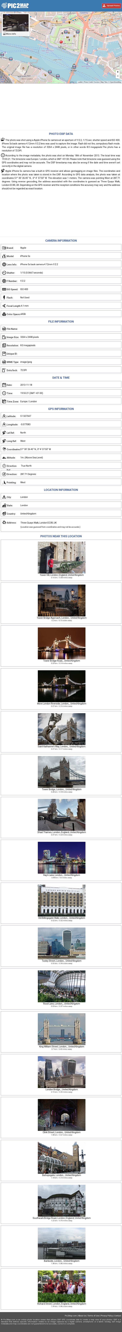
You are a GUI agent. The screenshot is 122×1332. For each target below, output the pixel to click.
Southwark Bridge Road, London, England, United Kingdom (62, 1218)
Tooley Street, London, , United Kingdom (61, 961)
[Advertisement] (61, 107)
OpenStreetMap (115, 82)
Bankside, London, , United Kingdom (61, 1261)
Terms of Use (93, 1316)
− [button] (118, 76)
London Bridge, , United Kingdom (62, 1089)
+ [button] (118, 72)
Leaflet (80, 82)
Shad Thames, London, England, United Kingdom (61, 832)
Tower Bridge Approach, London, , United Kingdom (62, 618)
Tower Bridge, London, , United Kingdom (61, 789)
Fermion (96, 82)
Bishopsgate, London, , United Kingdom (61, 1175)
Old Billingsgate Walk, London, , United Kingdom (61, 918)
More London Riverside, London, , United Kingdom (61, 703)
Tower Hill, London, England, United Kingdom (62, 575)
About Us (82, 1316)
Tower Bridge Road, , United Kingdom (61, 660)
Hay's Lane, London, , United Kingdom (61, 875)
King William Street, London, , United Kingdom (61, 1046)
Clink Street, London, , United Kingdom (62, 1132)
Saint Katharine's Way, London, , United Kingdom (61, 746)
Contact (117, 1316)
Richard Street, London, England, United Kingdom (61, 1304)
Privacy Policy (107, 1316)
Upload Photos (113, 6)
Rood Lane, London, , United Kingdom (61, 1003)
